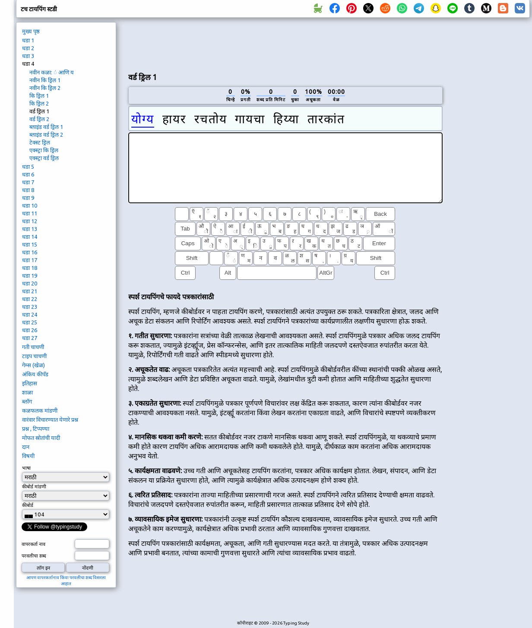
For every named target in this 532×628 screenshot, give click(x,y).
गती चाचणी (33, 347)
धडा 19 (29, 275)
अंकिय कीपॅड (35, 374)
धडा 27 (29, 338)
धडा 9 (28, 198)
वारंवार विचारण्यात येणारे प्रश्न (50, 420)
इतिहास (29, 383)
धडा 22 (29, 299)
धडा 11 (29, 213)
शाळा (27, 392)
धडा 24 (29, 314)
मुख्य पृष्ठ (31, 31)
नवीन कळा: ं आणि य (51, 72)
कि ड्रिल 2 (39, 103)
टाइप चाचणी (34, 356)
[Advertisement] (489, 167)
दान (25, 447)
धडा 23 (29, 307)
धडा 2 (28, 48)
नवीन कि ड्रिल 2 (44, 88)
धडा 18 (29, 268)
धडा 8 (28, 190)
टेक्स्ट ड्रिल (39, 142)
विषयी (28, 456)
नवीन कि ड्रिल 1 (44, 80)
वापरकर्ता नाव (33, 544)
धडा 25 (29, 322)
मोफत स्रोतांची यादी (41, 438)
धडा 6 (28, 174)
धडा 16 (29, 252)
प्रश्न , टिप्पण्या (35, 429)
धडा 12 (29, 221)
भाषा (26, 468)
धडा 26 (29, 330)
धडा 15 (29, 244)
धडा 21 (29, 291)
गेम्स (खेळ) (33, 365)
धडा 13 (29, 229)
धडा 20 (29, 283)
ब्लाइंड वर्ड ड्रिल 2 (46, 134)
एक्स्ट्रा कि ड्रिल (43, 150)
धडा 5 (28, 166)
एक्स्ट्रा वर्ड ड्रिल (44, 158)
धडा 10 (29, 205)
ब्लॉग (27, 401)
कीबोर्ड (28, 505)
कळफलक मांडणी (39, 410)
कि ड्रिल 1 (39, 96)
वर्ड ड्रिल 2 (39, 119)
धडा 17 (29, 260)
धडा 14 (29, 237)
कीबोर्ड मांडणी (34, 486)
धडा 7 (28, 182)
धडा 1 (28, 40)
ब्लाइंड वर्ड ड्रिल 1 (46, 127)
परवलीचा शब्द (34, 555)
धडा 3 (28, 56)
